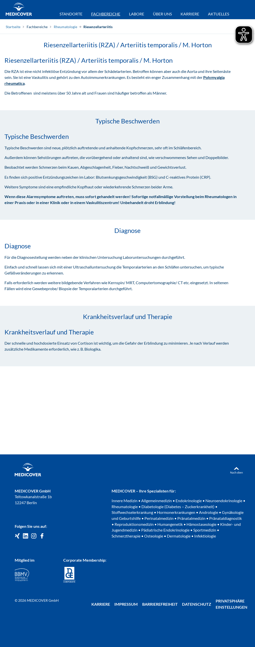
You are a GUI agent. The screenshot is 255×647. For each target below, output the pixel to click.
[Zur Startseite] (19, 10)
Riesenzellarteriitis (98, 27)
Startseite (13, 27)
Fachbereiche (37, 27)
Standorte (71, 13)
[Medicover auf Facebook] (42, 536)
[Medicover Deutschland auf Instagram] (33, 536)
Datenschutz (196, 604)
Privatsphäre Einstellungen (231, 603)
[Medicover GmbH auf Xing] (17, 536)
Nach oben (236, 472)
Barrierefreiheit (160, 604)
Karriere (190, 13)
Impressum (126, 604)
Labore (136, 13)
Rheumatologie (65, 27)
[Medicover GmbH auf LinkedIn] (25, 536)
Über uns (162, 13)
